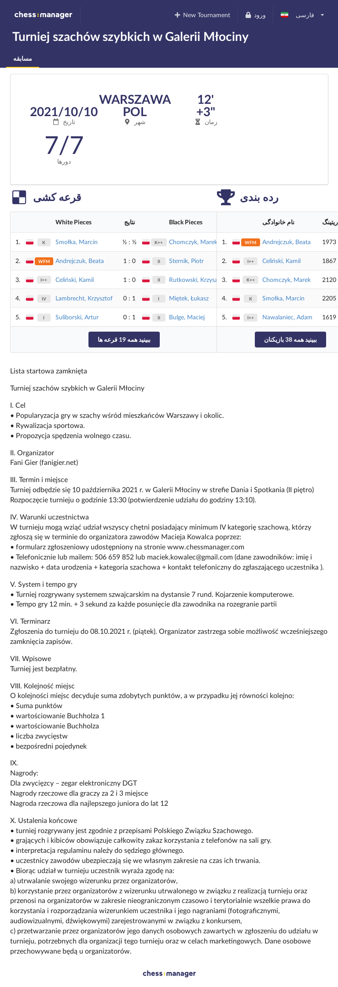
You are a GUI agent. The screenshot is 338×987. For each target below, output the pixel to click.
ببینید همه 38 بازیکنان (290, 339)
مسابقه (22, 58)
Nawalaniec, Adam (287, 317)
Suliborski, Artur (77, 317)
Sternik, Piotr (186, 260)
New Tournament (202, 14)
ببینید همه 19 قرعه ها (124, 339)
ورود (255, 14)
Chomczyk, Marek (193, 241)
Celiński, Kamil (74, 279)
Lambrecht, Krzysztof (84, 298)
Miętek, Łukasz (189, 298)
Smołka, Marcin (76, 241)
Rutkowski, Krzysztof (197, 279)
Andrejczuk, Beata (79, 260)
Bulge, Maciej (187, 317)
